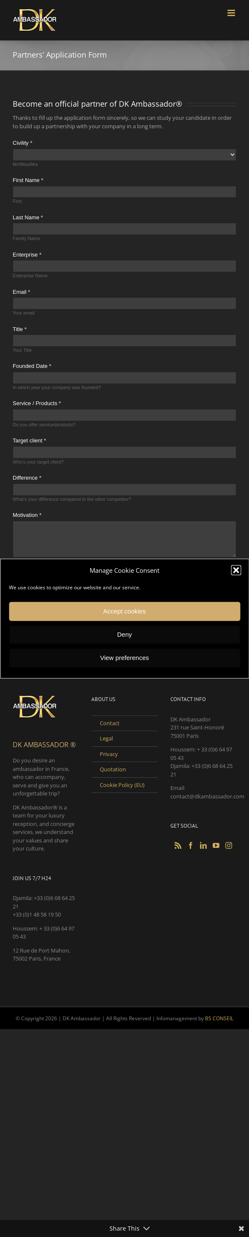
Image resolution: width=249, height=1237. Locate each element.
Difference (27, 478)
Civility (22, 143)
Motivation (27, 515)
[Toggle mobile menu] (231, 12)
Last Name (28, 217)
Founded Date (32, 366)
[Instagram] (228, 845)
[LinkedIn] (203, 845)
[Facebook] (190, 845)
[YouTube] (216, 845)
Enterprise (27, 254)
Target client (29, 440)
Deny (124, 634)
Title (20, 329)
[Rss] (178, 845)
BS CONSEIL (219, 1018)
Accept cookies (124, 611)
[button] (236, 570)
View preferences (124, 657)
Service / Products (37, 403)
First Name (28, 180)
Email (21, 292)
